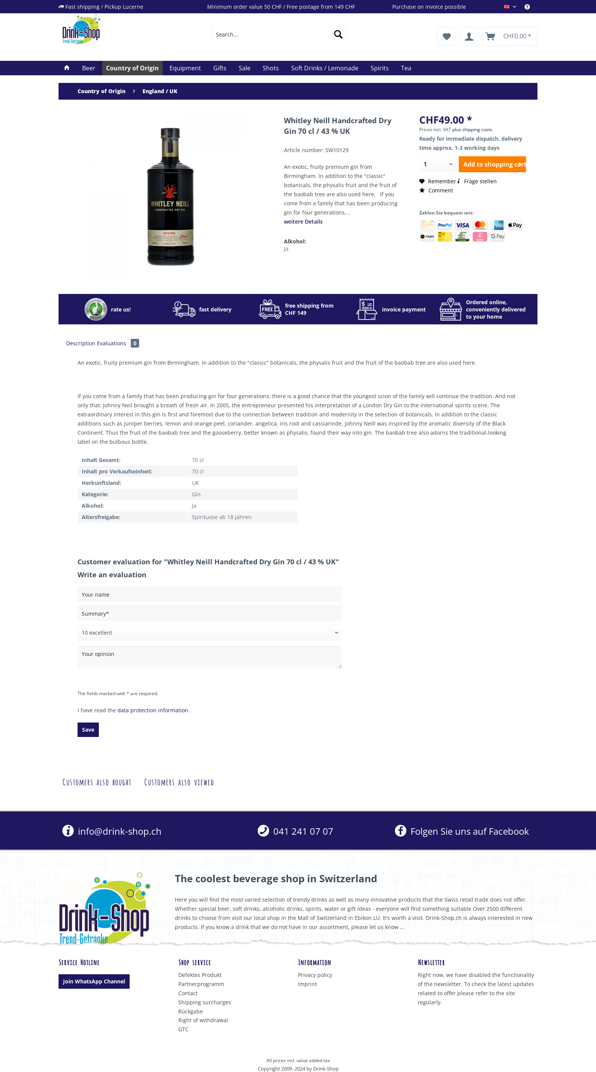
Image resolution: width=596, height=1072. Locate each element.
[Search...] (279, 34)
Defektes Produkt (200, 974)
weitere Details (303, 221)
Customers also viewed (179, 781)
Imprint (307, 984)
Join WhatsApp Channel (94, 981)
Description (80, 343)
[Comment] (210, 633)
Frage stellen (476, 181)
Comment (436, 190)
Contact (188, 993)
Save (88, 729)
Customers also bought (96, 781)
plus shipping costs (472, 129)
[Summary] (210, 613)
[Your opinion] (210, 657)
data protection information (152, 710)
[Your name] (210, 594)
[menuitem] (531, 6)
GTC (183, 1029)
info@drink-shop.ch (112, 831)
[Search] (338, 34)
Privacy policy (315, 974)
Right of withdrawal (203, 1020)
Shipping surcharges (204, 1002)
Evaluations (118, 343)
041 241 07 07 (295, 831)
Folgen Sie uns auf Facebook (462, 831)
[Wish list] (446, 36)
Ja (286, 248)
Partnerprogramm (201, 984)
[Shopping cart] (509, 36)
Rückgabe (190, 1011)
